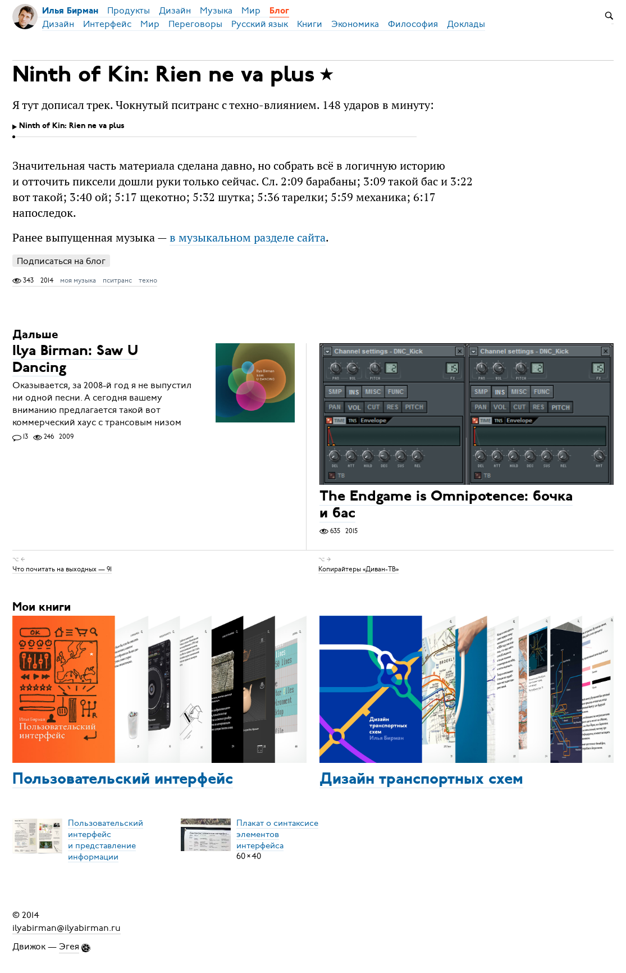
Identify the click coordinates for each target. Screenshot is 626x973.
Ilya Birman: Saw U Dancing (75, 360)
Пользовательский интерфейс (122, 780)
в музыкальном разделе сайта (248, 237)
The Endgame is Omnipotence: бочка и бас (446, 506)
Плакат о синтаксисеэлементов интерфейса (277, 834)
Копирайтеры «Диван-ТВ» (358, 568)
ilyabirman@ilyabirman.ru (66, 927)
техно (148, 280)
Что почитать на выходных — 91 (62, 568)
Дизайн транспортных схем (421, 780)
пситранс (117, 280)
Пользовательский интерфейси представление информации (105, 839)
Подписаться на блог (61, 261)
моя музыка (78, 280)
